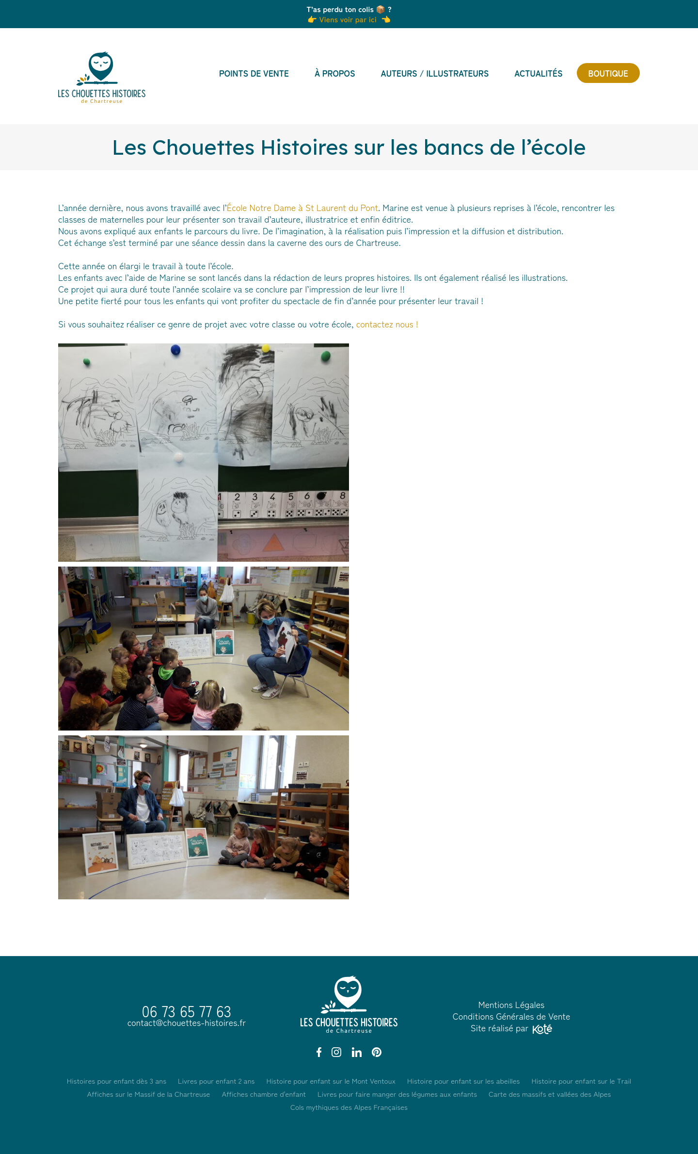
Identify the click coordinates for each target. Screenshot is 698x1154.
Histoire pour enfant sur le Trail (581, 1080)
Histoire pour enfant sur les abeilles (463, 1080)
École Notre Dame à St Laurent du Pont (302, 207)
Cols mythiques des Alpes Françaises (349, 1107)
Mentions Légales (511, 1004)
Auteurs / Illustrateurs (435, 73)
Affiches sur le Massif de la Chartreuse (148, 1093)
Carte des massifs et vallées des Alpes (550, 1093)
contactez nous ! (387, 323)
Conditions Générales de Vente (512, 1015)
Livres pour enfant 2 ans (216, 1080)
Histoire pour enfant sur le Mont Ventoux (331, 1080)
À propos (335, 73)
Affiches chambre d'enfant (264, 1093)
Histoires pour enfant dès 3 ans (116, 1080)
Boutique (608, 73)
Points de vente (254, 73)
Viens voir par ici (347, 19)
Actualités (538, 73)
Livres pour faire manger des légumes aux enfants (397, 1093)
